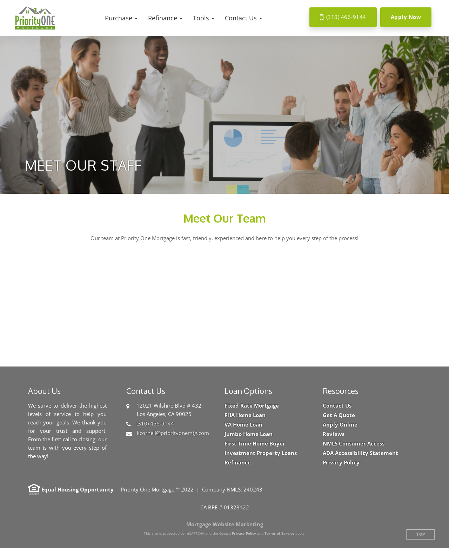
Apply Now (406, 16)
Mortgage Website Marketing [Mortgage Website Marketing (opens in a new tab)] (224, 524)
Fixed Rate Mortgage (251, 405)
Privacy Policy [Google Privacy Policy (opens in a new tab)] (244, 533)
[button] (121, 18)
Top (420, 534)
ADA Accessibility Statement (360, 453)
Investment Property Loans (260, 453)
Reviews (333, 434)
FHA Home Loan (245, 415)
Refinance (237, 462)
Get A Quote (339, 415)
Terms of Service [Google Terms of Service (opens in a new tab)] (279, 533)
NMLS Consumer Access (353, 443)
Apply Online (340, 424)
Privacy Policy (341, 462)
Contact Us (337, 405)
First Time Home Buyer (254, 443)
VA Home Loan (243, 424)
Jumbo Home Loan (248, 434)
